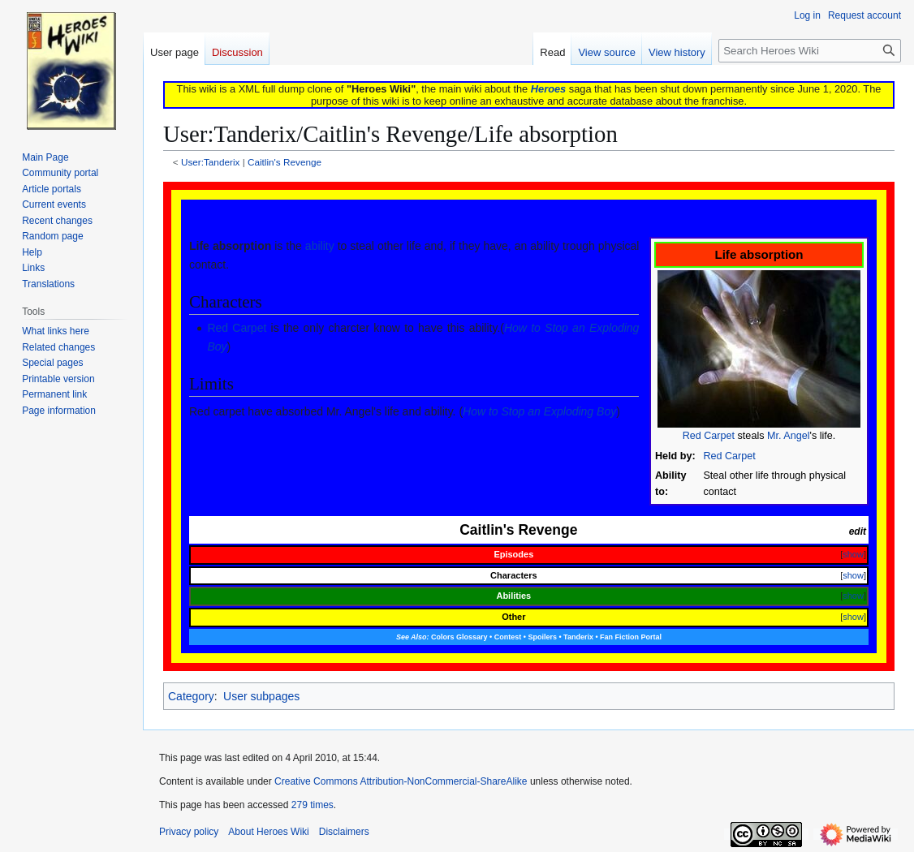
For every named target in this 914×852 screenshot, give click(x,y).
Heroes (548, 89)
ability (319, 245)
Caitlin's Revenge (284, 162)
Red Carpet (709, 435)
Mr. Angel (788, 435)
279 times (312, 805)
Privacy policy (188, 831)
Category (191, 696)
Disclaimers (344, 831)
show (853, 554)
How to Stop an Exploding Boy (539, 411)
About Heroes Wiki (268, 831)
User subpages (261, 696)
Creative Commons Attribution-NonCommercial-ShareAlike (400, 781)
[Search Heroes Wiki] (809, 50)
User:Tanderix (210, 162)
